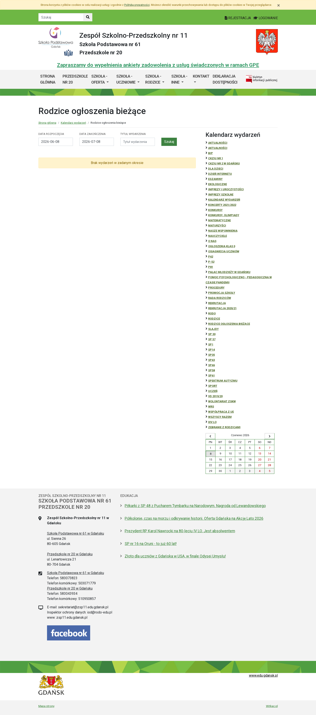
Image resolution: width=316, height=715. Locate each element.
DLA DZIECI (215, 168)
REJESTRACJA (238, 18)
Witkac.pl (272, 706)
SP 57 (211, 339)
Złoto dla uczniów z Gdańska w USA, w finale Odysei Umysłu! (175, 556)
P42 (210, 256)
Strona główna (47, 79)
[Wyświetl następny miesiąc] (270, 436)
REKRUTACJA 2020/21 (222, 308)
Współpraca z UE (221, 411)
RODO (212, 313)
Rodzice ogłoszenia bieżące (229, 323)
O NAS (212, 241)
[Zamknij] (278, 5)
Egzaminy (215, 179)
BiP (210, 153)
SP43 (211, 360)
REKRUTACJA (217, 303)
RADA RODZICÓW (219, 298)
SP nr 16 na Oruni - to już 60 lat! (151, 544)
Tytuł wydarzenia (133, 134)
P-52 (211, 261)
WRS (211, 406)
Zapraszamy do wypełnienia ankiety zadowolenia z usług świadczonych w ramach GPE (158, 65)
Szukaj (169, 142)
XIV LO (212, 422)
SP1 (210, 344)
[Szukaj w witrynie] (87, 17)
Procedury (216, 287)
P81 (210, 267)
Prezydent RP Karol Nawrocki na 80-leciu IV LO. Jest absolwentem (180, 531)
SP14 (211, 349)
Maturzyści (217, 225)
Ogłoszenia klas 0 (221, 246)
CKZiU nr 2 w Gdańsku (224, 163)
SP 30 (211, 334)
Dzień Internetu (220, 173)
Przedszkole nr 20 (75, 79)
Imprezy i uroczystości (226, 189)
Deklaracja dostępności (225, 79)
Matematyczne (219, 220)
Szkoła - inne (179, 79)
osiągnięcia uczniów (223, 251)
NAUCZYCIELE (217, 235)
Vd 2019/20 (215, 396)
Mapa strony (46, 706)
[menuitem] (102, 79)
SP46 (211, 365)
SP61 (211, 375)
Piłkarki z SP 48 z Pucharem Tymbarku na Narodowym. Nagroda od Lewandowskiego (195, 506)
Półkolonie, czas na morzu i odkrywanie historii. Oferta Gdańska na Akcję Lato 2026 (194, 518)
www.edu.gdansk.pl (263, 675)
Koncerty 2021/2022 (222, 204)
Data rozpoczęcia (51, 134)
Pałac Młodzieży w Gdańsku (229, 272)
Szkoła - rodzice (153, 79)
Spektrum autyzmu (222, 380)
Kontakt (201, 76)
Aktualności (217, 142)
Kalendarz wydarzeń (73, 122)
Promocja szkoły (221, 292)
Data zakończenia (92, 134)
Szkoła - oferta (99, 79)
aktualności (217, 148)
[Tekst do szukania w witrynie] (60, 17)
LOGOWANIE (265, 18)
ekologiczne (217, 184)
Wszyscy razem (220, 416)
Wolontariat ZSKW (222, 401)
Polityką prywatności (137, 4)
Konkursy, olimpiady (223, 215)
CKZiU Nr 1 (215, 158)
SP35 (211, 354)
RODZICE (214, 318)
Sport (212, 385)
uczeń (212, 391)
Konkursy (215, 210)
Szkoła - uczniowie (126, 79)
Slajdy (213, 329)
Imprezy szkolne (220, 194)
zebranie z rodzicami (224, 427)
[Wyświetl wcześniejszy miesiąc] (210, 436)
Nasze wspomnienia (222, 230)
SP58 (211, 370)
